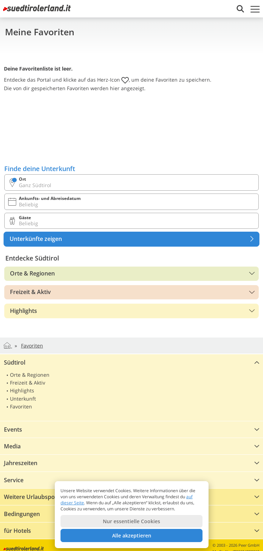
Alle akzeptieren (131, 535)
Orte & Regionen (32, 273)
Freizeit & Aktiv (30, 292)
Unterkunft (23, 398)
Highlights (23, 311)
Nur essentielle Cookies (131, 521)
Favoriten (21, 406)
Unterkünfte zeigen (134, 239)
